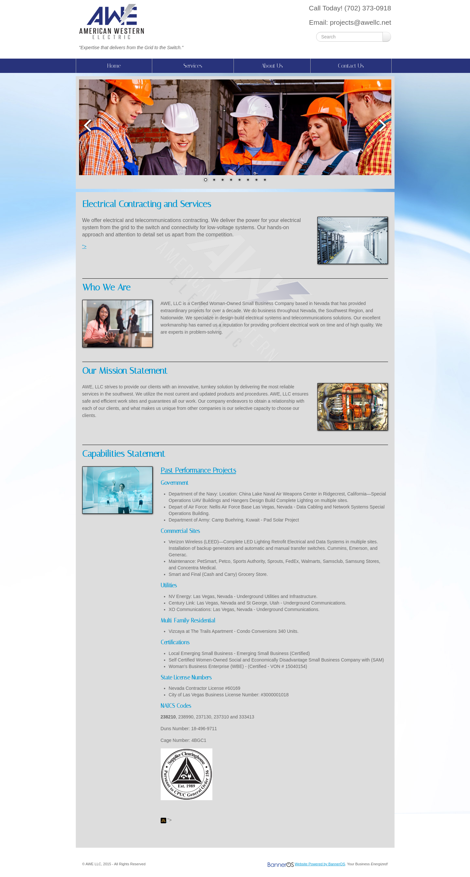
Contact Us (351, 66)
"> (84, 246)
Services (192, 66)
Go (387, 37)
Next (383, 125)
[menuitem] (114, 66)
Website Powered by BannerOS (320, 864)
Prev (87, 125)
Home (114, 66)
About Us (272, 66)
